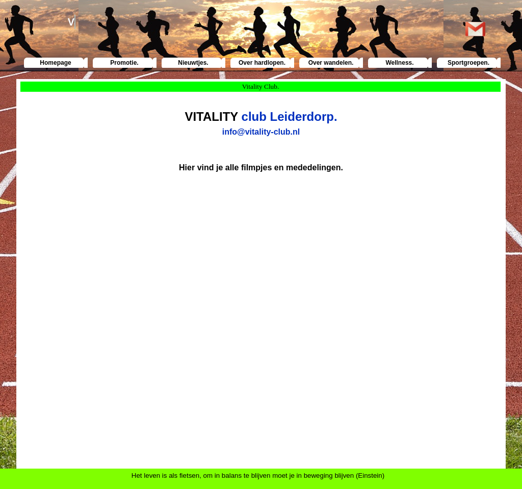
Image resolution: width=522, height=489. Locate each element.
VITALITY (211, 116)
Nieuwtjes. (193, 62)
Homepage (55, 62)
